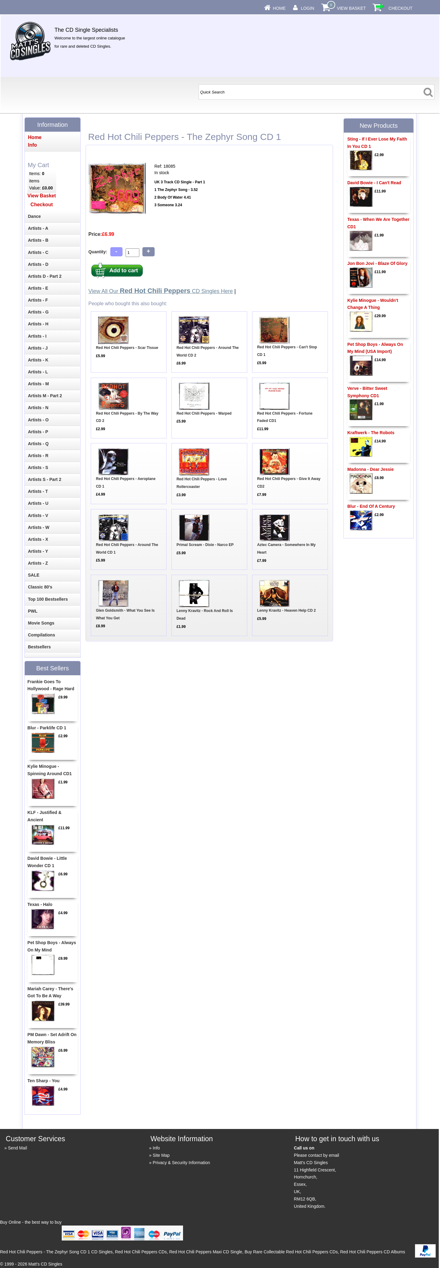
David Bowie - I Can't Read (374, 182)
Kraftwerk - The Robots (370, 432)
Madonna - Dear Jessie (370, 469)
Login (307, 8)
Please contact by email (316, 1155)
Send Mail (17, 1147)
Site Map (161, 1155)
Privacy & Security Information (181, 1162)
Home (279, 8)
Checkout (400, 8)
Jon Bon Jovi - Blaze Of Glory (377, 263)
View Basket (351, 8)
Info (156, 1147)
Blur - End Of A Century (371, 506)
